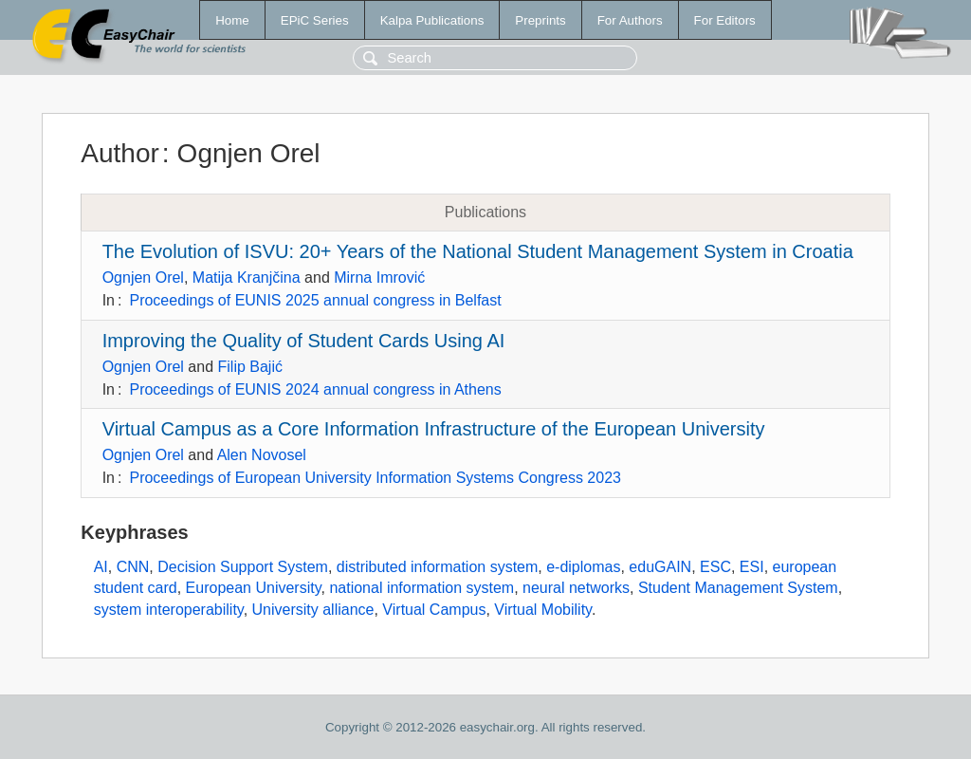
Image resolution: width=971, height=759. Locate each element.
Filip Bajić (250, 367)
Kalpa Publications (432, 20)
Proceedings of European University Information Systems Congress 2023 (374, 478)
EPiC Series (315, 20)
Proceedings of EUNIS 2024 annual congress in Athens (315, 389)
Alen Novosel (261, 455)
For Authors (630, 20)
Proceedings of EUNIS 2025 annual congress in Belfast (315, 300)
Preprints (540, 20)
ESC (715, 567)
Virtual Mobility (543, 610)
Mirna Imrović (379, 277)
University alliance (313, 610)
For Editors (725, 20)
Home (232, 20)
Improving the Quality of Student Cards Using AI (303, 340)
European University (253, 588)
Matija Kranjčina (246, 277)
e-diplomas (583, 567)
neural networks (576, 588)
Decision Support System (242, 567)
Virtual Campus (434, 610)
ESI (752, 567)
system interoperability (169, 610)
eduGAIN (660, 567)
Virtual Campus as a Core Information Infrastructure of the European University (433, 428)
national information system (421, 588)
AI (101, 567)
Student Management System (738, 588)
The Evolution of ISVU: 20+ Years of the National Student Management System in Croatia (477, 251)
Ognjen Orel (143, 277)
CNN (133, 567)
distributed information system (438, 567)
